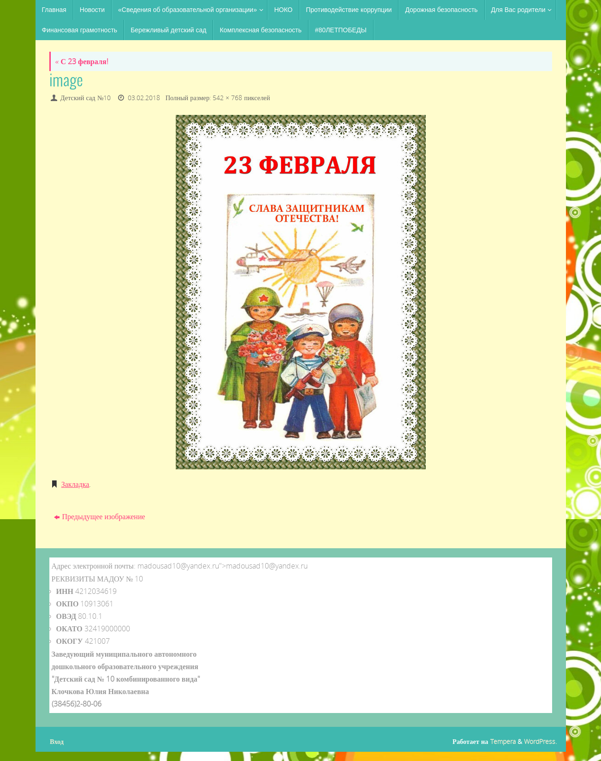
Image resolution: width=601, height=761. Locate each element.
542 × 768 (227, 97)
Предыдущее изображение (99, 516)
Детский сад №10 (85, 97)
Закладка (75, 484)
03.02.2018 (144, 97)
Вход (57, 741)
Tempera (503, 741)
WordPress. (540, 741)
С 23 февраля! (81, 61)
